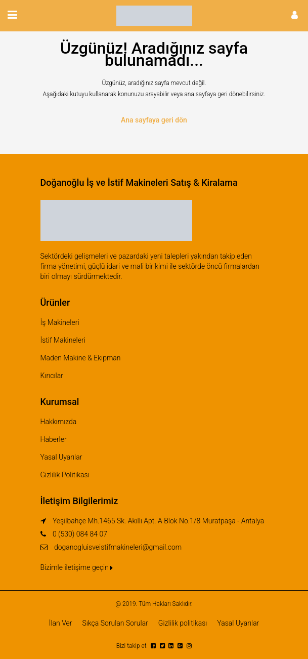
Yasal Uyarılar (61, 457)
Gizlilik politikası (182, 623)
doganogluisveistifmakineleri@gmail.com (118, 547)
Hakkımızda (58, 422)
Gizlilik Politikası (65, 475)
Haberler (53, 439)
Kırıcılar (51, 376)
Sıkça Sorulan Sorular (115, 623)
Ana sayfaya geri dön (154, 120)
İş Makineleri (59, 322)
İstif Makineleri (62, 340)
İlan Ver (60, 623)
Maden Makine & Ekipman (80, 358)
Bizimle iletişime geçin (76, 567)
